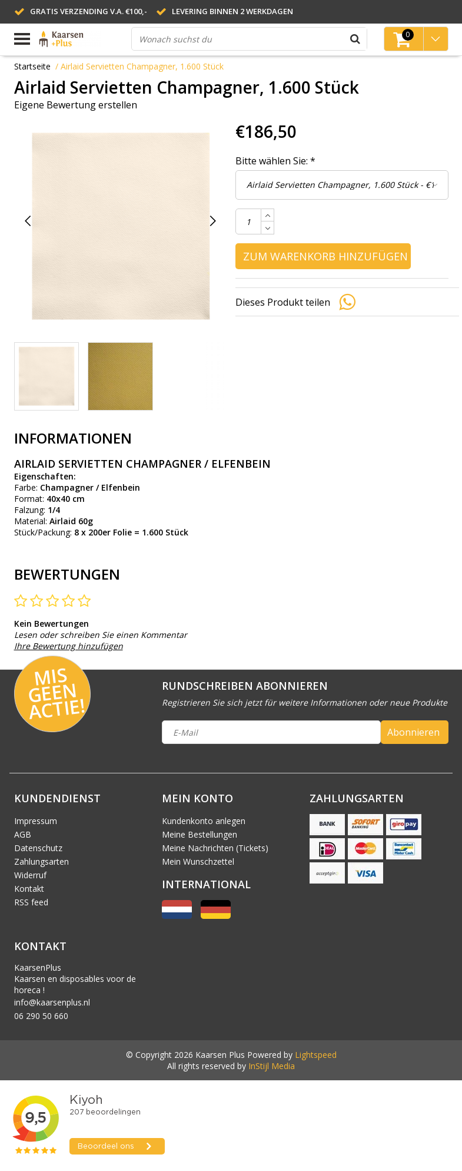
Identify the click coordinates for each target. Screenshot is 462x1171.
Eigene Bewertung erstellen (75, 104)
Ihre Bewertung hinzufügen (68, 645)
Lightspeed (316, 1054)
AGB (22, 834)
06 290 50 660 (41, 1015)
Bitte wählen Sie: (275, 160)
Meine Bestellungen (199, 834)
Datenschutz (38, 848)
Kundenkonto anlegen (203, 820)
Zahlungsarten (41, 861)
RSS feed (31, 902)
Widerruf (30, 875)
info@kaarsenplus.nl (52, 1002)
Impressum (35, 820)
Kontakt (29, 888)
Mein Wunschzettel (198, 861)
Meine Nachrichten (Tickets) (215, 848)
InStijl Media (271, 1065)
